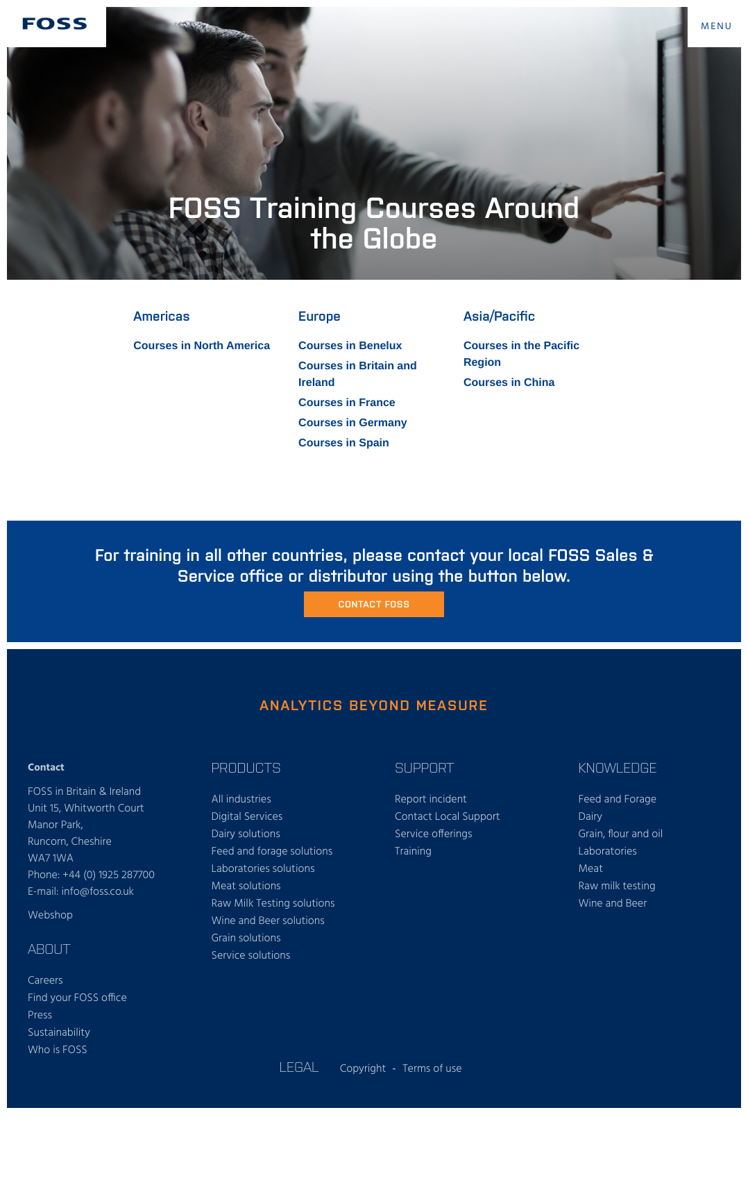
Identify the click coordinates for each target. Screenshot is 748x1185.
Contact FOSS (373, 604)
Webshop (50, 915)
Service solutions (251, 956)
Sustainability (59, 1033)
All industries (241, 800)
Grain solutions (246, 939)
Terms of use (431, 1069)
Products (246, 767)
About (49, 948)
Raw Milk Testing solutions (273, 904)
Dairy (591, 817)
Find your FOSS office (77, 998)
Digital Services (247, 817)
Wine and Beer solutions (268, 921)
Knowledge (618, 767)
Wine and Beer (613, 904)
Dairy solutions (246, 834)
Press (40, 1016)
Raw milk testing (617, 886)
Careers (45, 981)
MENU (717, 27)
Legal (298, 1066)
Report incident (431, 800)
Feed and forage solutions (272, 852)
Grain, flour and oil (621, 834)
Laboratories (608, 852)
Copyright (363, 1069)
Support (424, 767)
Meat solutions (246, 886)
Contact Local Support (447, 817)
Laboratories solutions (263, 869)
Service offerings (433, 834)
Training (413, 852)
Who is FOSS (57, 1050)
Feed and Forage (618, 800)
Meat (591, 869)
